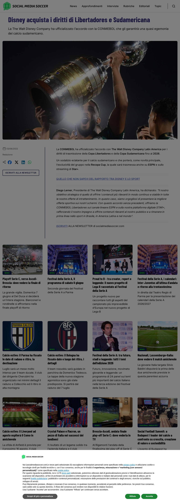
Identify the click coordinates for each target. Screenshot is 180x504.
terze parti (66, 473)
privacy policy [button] (129, 465)
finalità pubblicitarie (39, 478)
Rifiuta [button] (133, 496)
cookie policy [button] (63, 470)
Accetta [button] (149, 496)
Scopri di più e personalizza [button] (40, 496)
